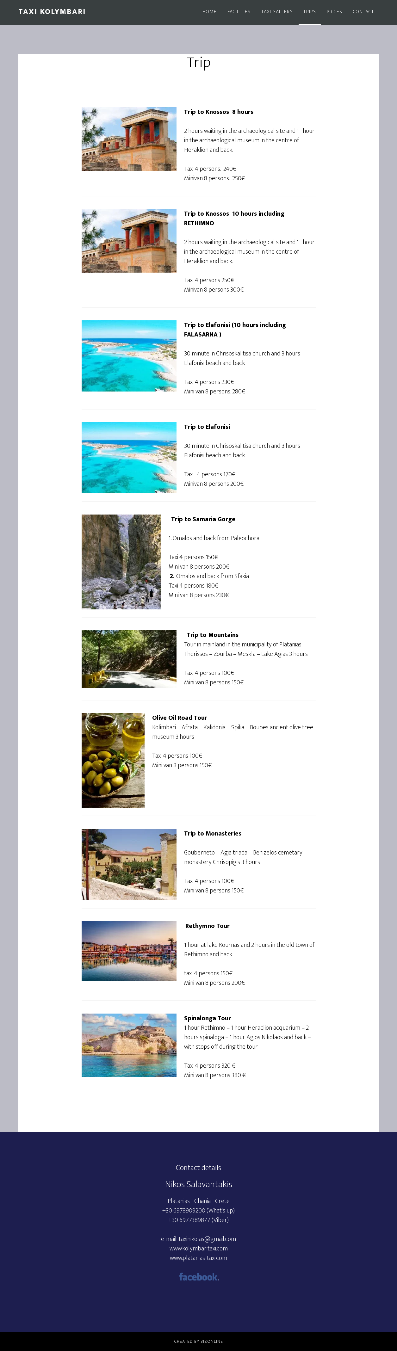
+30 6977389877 (189, 1220)
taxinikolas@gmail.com (207, 1239)
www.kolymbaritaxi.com (199, 1248)
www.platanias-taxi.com (198, 1258)
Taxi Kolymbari (52, 11)
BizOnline (212, 1341)
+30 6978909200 (183, 1210)
